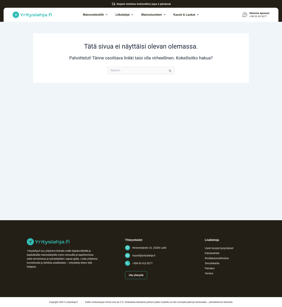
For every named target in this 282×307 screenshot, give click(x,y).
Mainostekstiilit (95, 14)
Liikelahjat (124, 14)
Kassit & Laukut (186, 14)
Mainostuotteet (153, 14)
